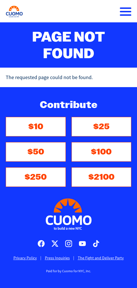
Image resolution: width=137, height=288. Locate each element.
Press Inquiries (57, 257)
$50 (35, 151)
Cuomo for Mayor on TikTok (96, 243)
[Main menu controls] (125, 11)
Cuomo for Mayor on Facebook (41, 243)
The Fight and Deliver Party (101, 257)
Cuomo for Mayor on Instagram (69, 243)
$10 (35, 126)
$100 (101, 151)
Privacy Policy (25, 257)
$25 (101, 126)
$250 (36, 177)
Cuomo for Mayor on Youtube (82, 243)
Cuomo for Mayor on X (55, 243)
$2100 (101, 177)
